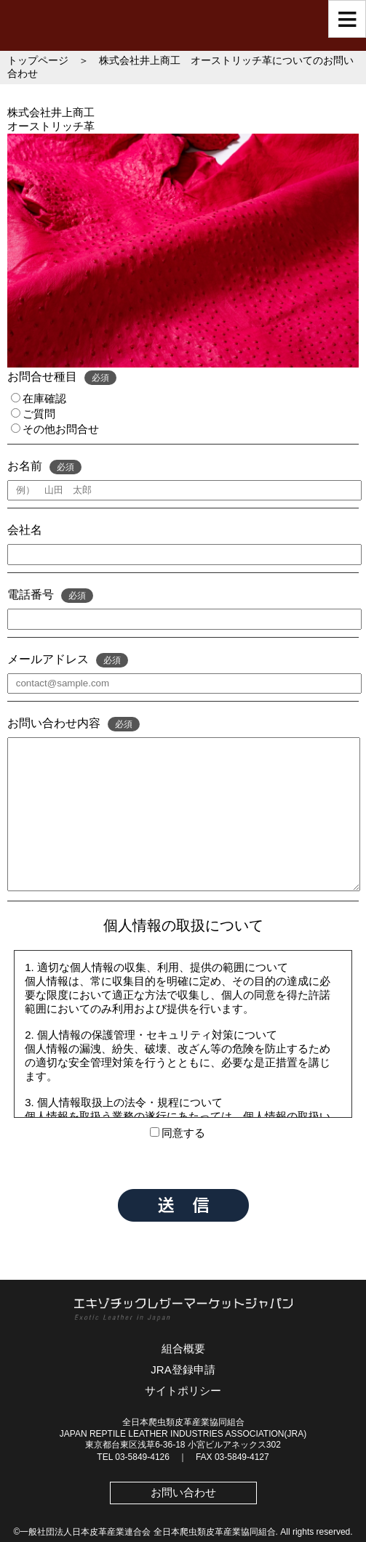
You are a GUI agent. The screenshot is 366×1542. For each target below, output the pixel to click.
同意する (177, 1133)
